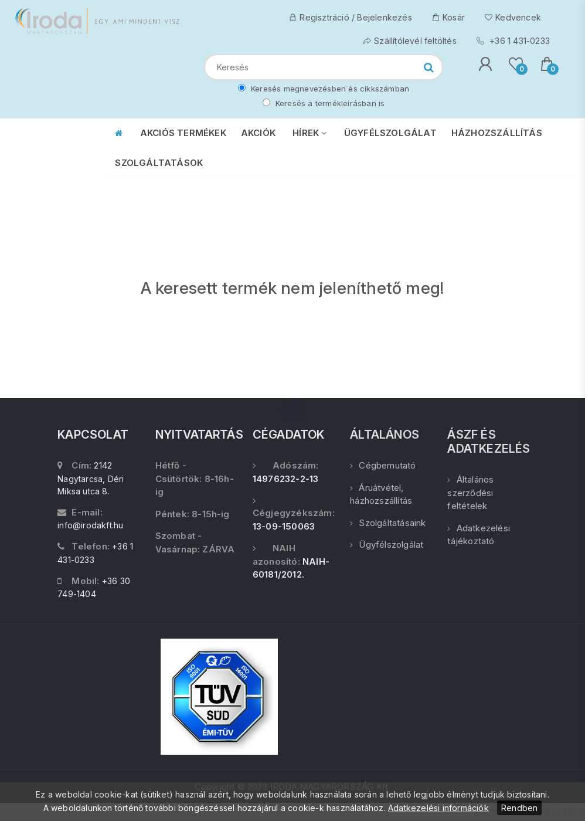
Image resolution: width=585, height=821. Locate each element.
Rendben (519, 808)
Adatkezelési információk (438, 808)
